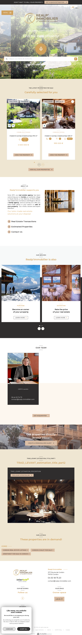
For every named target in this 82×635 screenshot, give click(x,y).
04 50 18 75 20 (54, 578)
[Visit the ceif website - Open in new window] (26, 617)
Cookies (68, 630)
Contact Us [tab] (16, 232)
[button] (42, 164)
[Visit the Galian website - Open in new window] (18, 616)
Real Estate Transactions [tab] (23, 221)
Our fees (18, 630)
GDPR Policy (58, 630)
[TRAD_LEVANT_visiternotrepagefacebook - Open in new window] (22, 598)
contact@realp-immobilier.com (22, 399)
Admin (49, 630)
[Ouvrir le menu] (7, 12)
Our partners (27, 630)
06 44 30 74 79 (16, 397)
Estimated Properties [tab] (21, 227)
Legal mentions (39, 630)
